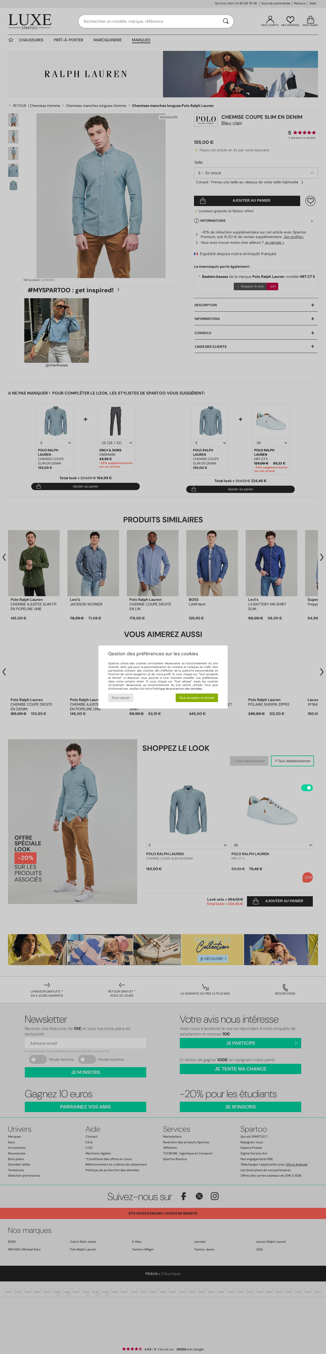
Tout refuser (121, 698)
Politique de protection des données (177, 688)
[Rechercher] (226, 21)
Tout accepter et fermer (196, 698)
